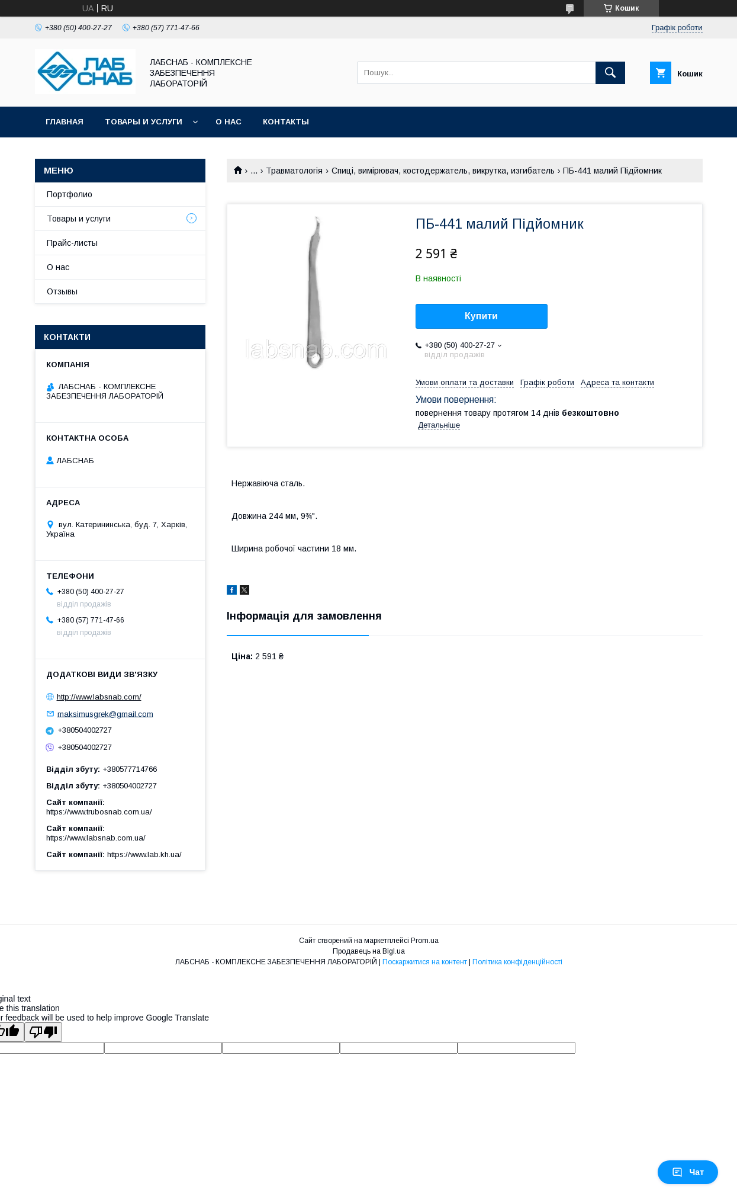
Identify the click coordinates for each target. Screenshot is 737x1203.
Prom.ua (425, 940)
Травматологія (294, 170)
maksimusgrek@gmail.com (105, 713)
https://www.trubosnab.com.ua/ (99, 811)
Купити (481, 316)
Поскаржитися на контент (424, 962)
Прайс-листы (72, 243)
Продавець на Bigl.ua (369, 951)
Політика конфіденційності (517, 962)
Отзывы (62, 291)
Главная (64, 121)
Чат (688, 1172)
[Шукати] (610, 73)
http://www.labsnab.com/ (99, 696)
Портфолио (69, 194)
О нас (228, 121)
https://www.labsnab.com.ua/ (96, 837)
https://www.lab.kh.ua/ (144, 854)
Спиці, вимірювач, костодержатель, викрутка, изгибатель (443, 170)
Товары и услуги (143, 121)
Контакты (286, 121)
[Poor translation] (43, 1032)
